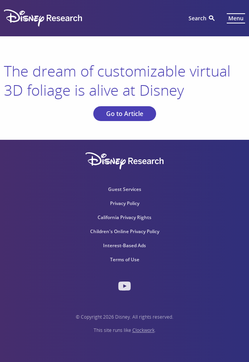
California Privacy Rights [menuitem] (124, 217)
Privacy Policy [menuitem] (124, 203)
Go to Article (124, 113)
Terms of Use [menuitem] (124, 259)
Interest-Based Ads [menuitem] (124, 245)
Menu (236, 18)
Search (197, 18)
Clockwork (143, 330)
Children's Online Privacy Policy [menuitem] (124, 231)
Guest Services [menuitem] (124, 189)
